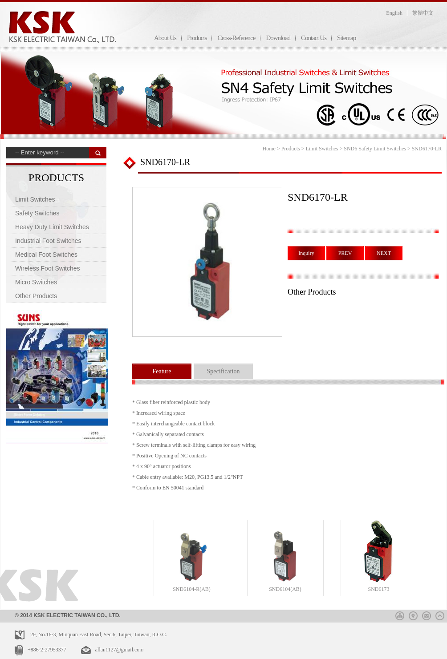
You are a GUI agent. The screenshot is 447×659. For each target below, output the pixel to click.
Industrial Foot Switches (48, 240)
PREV (345, 253)
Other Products (36, 295)
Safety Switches (37, 213)
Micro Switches (36, 282)
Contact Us (313, 37)
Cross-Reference (236, 37)
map (413, 614)
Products (197, 37)
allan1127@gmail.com (119, 650)
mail (426, 614)
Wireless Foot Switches (47, 268)
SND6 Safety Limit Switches (375, 149)
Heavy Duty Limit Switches (52, 226)
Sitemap (346, 37)
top (440, 614)
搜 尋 (97, 152)
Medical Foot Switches (46, 254)
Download (278, 37)
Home (269, 149)
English (394, 13)
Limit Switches (35, 199)
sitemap (399, 614)
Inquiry (306, 253)
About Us (165, 37)
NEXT (384, 253)
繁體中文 (423, 13)
